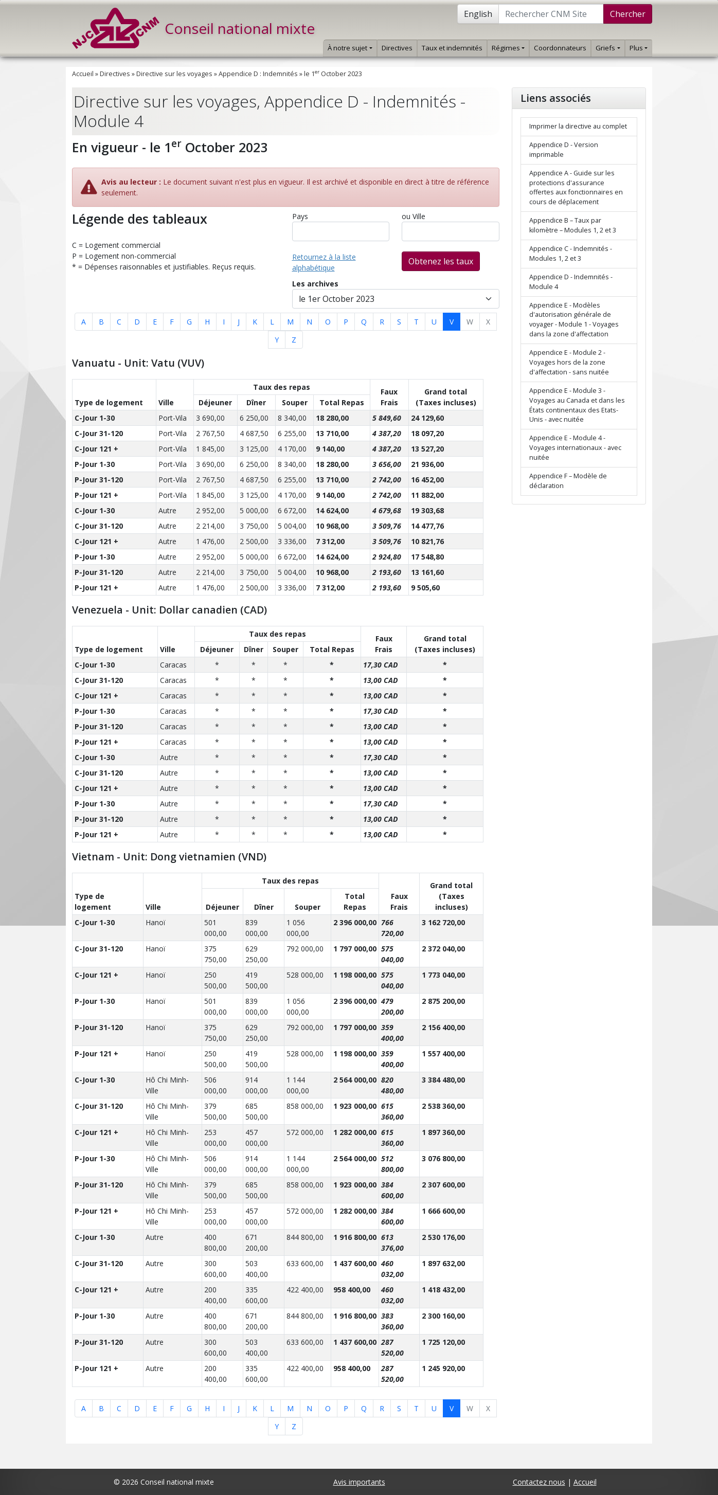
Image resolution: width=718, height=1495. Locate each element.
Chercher (627, 14)
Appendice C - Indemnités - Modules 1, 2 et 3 (570, 253)
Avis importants (359, 1482)
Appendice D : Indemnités (258, 73)
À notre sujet (350, 47)
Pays (300, 216)
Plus (639, 47)
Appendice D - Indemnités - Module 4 (571, 282)
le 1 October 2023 (333, 73)
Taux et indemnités (452, 47)
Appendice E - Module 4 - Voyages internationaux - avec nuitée (575, 448)
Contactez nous (539, 1482)
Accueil (83, 73)
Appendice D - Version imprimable (563, 149)
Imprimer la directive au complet (578, 126)
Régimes (508, 47)
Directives (397, 47)
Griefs (608, 47)
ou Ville (413, 216)
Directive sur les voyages (174, 73)
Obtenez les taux (440, 261)
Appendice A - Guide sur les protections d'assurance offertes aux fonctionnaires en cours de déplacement (576, 188)
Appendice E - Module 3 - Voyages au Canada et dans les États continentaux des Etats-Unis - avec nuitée (577, 405)
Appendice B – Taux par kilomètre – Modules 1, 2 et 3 (572, 225)
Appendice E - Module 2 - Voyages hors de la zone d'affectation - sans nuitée (569, 362)
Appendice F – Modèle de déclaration (568, 481)
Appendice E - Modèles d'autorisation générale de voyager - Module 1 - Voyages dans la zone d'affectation (574, 320)
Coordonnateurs (560, 47)
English (478, 14)
